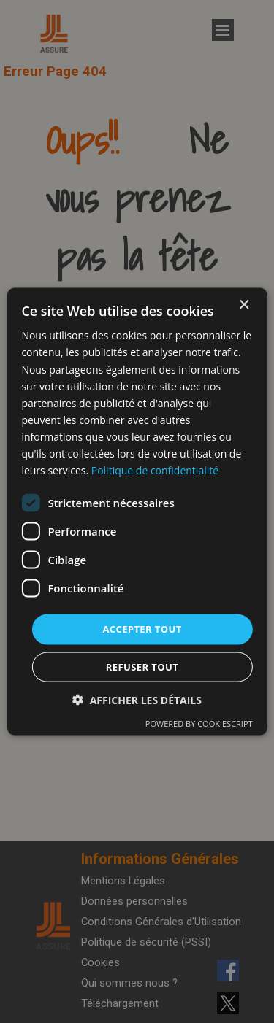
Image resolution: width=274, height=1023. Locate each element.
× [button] (243, 305)
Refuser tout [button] (142, 666)
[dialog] (137, 512)
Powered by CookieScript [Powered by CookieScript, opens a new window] (199, 722)
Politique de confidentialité (154, 470)
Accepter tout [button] (141, 629)
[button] (137, 699)
